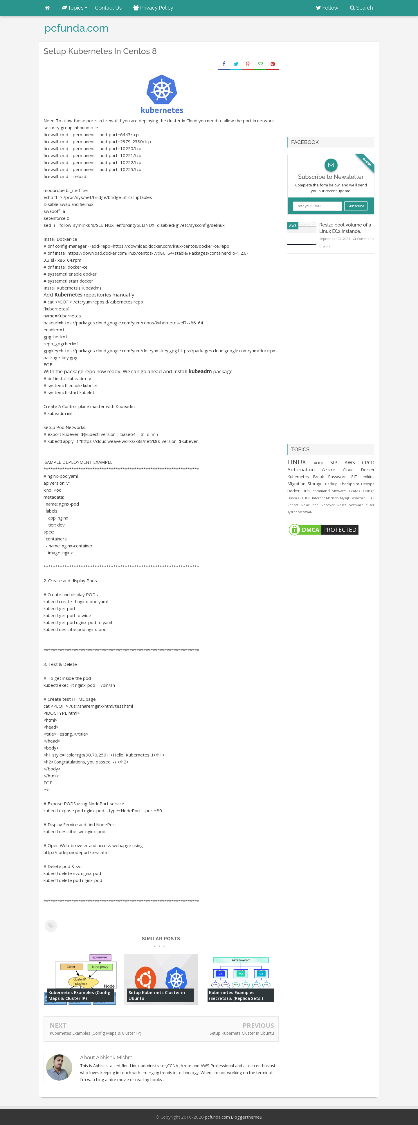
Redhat (292, 505)
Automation (301, 469)
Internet (318, 498)
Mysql (344, 498)
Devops (367, 483)
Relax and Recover (318, 505)
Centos (354, 491)
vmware (339, 490)
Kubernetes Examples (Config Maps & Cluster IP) (79, 995)
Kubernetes (298, 476)
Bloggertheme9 (246, 1117)
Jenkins (367, 476)
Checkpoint (349, 483)
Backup (331, 483)
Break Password (330, 476)
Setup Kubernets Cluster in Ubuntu (157, 995)
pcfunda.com (217, 1117)
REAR (370, 498)
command (321, 490)
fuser (370, 505)
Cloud (348, 469)
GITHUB (304, 498)
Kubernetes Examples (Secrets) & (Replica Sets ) (236, 995)
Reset (341, 505)
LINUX (296, 461)
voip (318, 462)
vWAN (307, 512)
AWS (293, 225)
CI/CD (368, 462)
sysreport (294, 512)
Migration (296, 483)
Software (356, 505)
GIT (354, 476)
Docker (367, 469)
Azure (328, 469)
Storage (315, 483)
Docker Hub (298, 490)
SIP (333, 462)
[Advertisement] (336, 87)
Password (357, 498)
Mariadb (332, 498)
